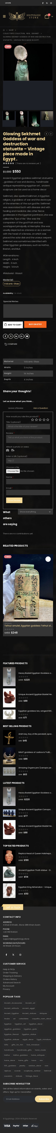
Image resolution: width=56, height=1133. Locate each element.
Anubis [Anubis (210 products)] (7, 1018)
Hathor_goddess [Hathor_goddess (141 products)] (20, 1055)
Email (27, 336)
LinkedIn (16, 336)
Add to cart (15, 324)
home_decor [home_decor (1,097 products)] (9, 1060)
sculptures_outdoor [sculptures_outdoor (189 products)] (32, 1071)
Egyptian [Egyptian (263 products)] (7, 1024)
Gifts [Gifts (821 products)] (6, 1045)
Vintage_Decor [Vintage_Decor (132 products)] (32, 1076)
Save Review (14, 500)
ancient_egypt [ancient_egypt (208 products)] (28, 1008)
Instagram (20, 955)
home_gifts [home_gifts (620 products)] (23, 1060)
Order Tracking (10, 972)
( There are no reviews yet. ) (28, 163)
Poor (32, 419)
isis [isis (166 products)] (41, 1060)
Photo (7, 450)
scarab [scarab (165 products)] (17, 1071)
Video (12, 450)
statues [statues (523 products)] (19, 1076)
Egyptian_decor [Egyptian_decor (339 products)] (35, 1024)
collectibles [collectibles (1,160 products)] (24, 1018)
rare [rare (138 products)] (46, 1065)
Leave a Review (15, 408)
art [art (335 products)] (14, 1018)
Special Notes (10, 301)
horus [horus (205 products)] (34, 1060)
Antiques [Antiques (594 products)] (43, 1013)
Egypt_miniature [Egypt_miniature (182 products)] (44, 1039)
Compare (12, 344)
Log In (8, 3)
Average (40, 419)
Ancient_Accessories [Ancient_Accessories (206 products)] (13, 1003)
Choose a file (12, 467)
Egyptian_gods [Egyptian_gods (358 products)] (30, 1029)
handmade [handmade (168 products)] (9, 1050)
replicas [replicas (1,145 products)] (7, 1071)
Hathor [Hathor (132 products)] (7, 1055)
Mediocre (36, 419)
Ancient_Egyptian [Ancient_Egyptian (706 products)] (11, 1013)
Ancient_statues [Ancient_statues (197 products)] (29, 1013)
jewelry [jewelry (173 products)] (22, 1065)
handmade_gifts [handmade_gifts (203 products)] (24, 1050)
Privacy (6, 989)
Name (10, 477)
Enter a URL (16, 456)
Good (44, 419)
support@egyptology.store (16, 938)
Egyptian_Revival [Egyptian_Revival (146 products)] (11, 1034)
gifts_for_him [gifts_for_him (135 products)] (17, 1045)
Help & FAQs (9, 969)
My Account (8, 985)
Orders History (10, 979)
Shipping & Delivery (12, 976)
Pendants (7, 623)
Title (13, 422)
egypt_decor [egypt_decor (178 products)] (28, 1039)
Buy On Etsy (35, 324)
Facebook (5, 336)
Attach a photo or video (17, 446)
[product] (28, 587)
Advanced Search (12, 982)
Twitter (10, 336)
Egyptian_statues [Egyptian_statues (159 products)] (11, 1039)
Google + (21, 336)
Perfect (47, 419)
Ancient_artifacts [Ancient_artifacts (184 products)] (11, 1008)
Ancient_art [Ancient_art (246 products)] (30, 1003)
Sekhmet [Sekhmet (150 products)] (47, 1071)
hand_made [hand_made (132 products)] (40, 1050)
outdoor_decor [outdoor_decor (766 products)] (35, 1065)
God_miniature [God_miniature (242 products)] (32, 1045)
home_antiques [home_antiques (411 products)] (38, 1055)
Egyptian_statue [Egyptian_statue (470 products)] (29, 1034)
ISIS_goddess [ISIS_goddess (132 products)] (10, 1065)
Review (10, 433)
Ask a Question (40, 408)
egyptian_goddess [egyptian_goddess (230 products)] (12, 1029)
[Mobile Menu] (5, 16)
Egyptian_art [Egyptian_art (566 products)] (20, 1024)
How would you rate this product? (23, 416)
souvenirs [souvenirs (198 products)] (8, 1076)
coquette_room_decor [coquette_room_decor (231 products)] (41, 1018)
